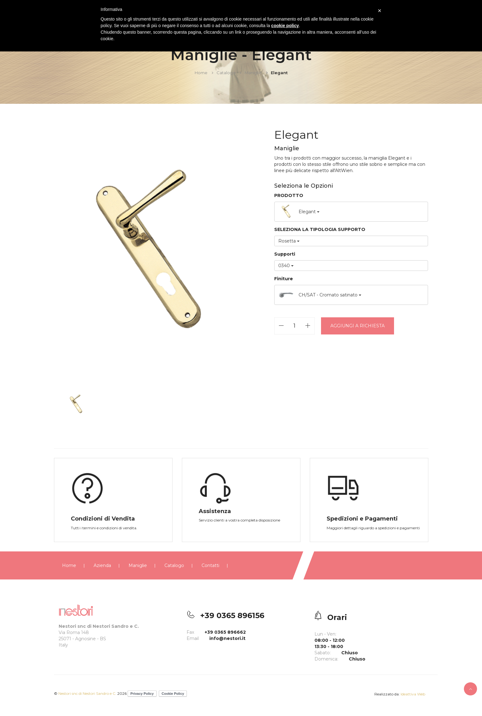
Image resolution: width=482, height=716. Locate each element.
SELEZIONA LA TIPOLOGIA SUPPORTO (319, 229)
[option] (148, 256)
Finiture (283, 278)
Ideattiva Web (413, 694)
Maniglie (253, 72)
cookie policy (285, 25)
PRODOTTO (288, 195)
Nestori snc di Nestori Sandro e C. (87, 693)
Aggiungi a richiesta (357, 326)
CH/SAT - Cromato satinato (319, 295)
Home (201, 72)
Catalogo (226, 72)
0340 (286, 265)
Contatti (210, 565)
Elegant (298, 211)
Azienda (102, 565)
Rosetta (288, 241)
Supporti (284, 254)
